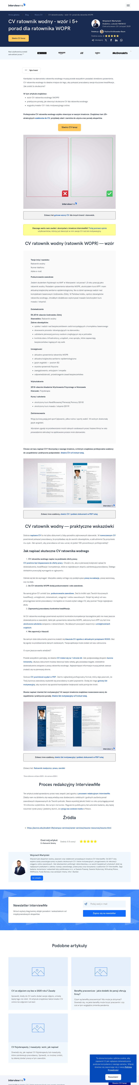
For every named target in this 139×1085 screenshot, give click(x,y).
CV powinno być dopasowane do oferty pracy (43, 563)
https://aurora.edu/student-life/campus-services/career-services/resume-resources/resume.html (69, 828)
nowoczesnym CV (108, 535)
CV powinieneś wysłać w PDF (43, 677)
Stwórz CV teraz (18, 38)
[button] (69, 53)
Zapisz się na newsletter (104, 913)
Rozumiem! (113, 1077)
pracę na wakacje (91, 578)
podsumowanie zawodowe (62, 593)
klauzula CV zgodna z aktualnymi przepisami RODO (87, 639)
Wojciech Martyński (39, 855)
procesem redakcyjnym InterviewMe (94, 793)
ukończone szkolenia (32, 624)
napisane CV (35, 535)
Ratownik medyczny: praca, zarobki (49, 768)
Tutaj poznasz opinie (98, 228)
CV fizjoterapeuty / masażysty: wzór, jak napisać (34, 1047)
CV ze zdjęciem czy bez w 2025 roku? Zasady (33, 991)
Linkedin (37, 878)
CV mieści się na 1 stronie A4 (69, 658)
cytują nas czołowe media (72, 809)
